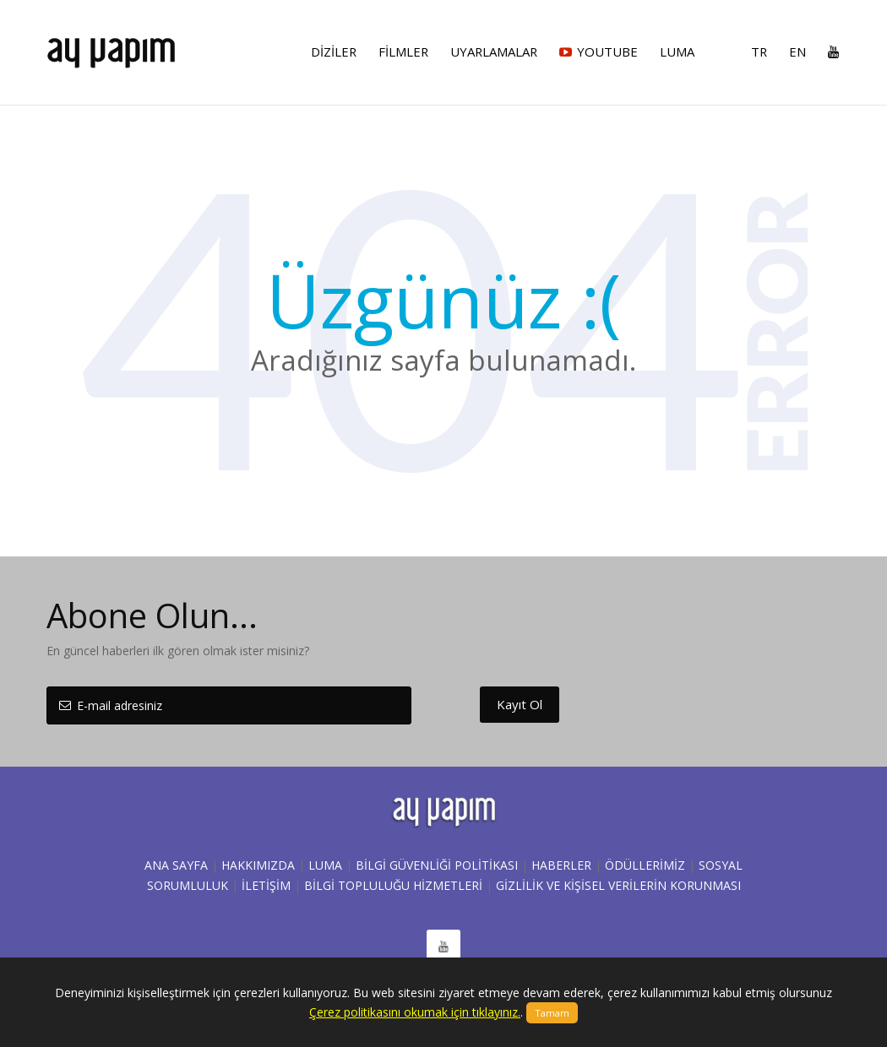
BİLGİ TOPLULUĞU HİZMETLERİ (393, 885)
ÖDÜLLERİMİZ (645, 865)
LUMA (325, 865)
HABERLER (561, 865)
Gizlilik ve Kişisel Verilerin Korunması (618, 885)
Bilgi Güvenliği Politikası (437, 865)
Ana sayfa (176, 865)
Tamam (552, 1012)
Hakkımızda (258, 865)
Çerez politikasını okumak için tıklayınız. (414, 1012)
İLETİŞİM (266, 885)
